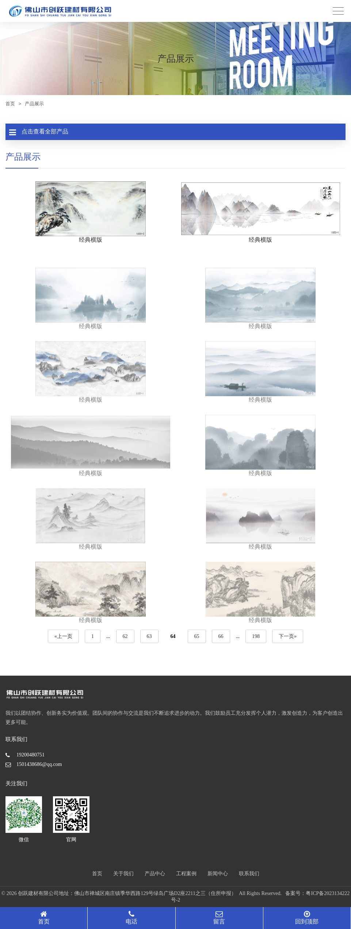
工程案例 (186, 873)
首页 (10, 103)
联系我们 (249, 873)
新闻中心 (217, 873)
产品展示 (34, 103)
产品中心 (155, 873)
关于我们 (123, 873)
